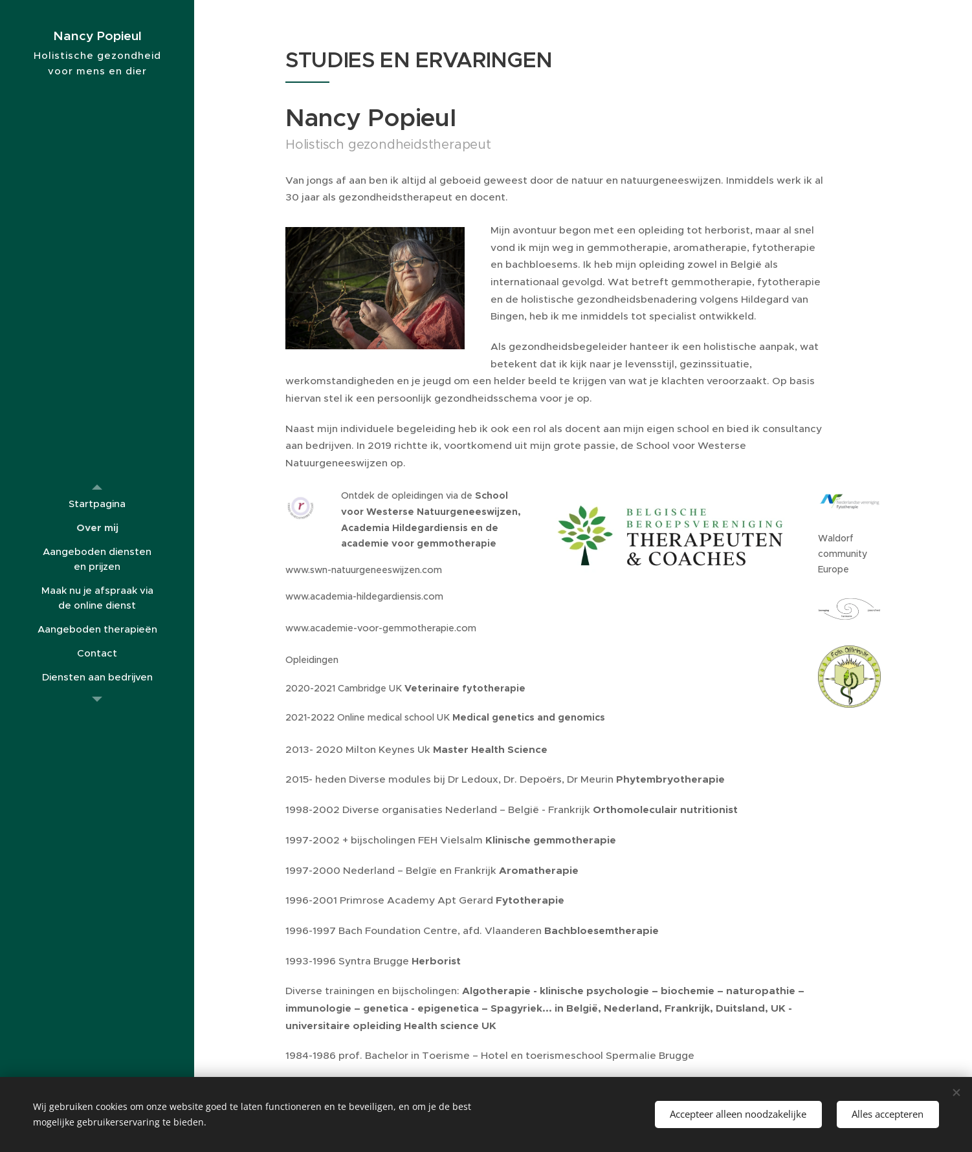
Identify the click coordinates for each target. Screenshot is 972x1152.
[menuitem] (97, 503)
